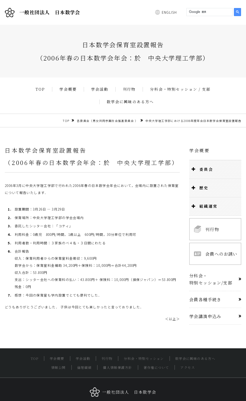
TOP (40, 89)
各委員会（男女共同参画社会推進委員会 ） (107, 121)
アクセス (187, 367)
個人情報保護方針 (117, 367)
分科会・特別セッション (144, 358)
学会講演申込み (205, 316)
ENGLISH (169, 12)
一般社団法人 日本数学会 (42, 12)
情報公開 (58, 367)
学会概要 (68, 89)
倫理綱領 (84, 367)
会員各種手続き (205, 299)
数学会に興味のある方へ (130, 102)
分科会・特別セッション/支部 (210, 279)
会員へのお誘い (215, 254)
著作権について (156, 367)
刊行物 (129, 89)
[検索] (209, 12)
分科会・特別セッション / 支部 (180, 89)
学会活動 (99, 89)
